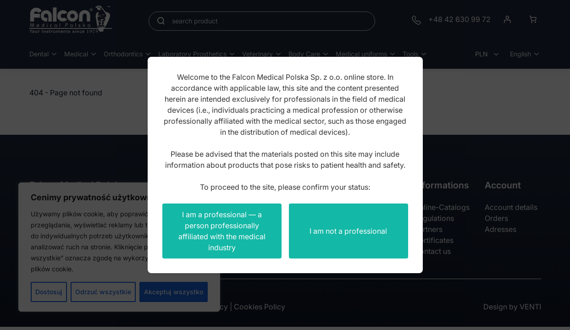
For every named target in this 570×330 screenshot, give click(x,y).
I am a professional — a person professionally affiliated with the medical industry (222, 231)
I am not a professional (348, 231)
